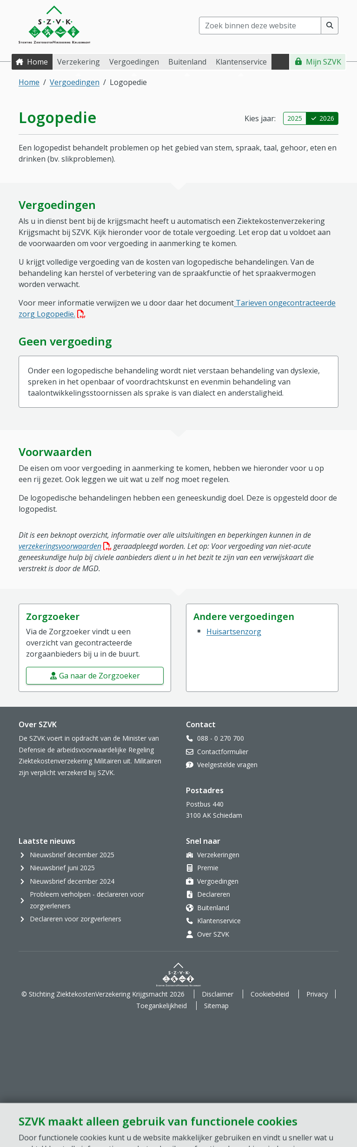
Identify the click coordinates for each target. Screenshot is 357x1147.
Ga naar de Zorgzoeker (99, 676)
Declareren (213, 894)
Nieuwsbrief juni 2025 (62, 867)
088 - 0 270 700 (220, 738)
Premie (207, 867)
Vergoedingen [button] (134, 62)
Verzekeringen (218, 854)
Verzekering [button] (78, 62)
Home (37, 62)
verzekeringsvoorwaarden (65, 546)
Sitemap (216, 1005)
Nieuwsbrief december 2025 (72, 854)
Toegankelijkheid (161, 1005)
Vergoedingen (74, 82)
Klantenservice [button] (241, 62)
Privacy (317, 994)
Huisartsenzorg (233, 631)
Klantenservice (219, 920)
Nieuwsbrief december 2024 (72, 881)
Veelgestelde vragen (227, 764)
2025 (294, 118)
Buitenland (213, 907)
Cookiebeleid (270, 994)
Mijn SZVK (323, 62)
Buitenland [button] (187, 62)
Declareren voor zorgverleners (75, 918)
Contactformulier (222, 751)
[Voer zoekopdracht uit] (329, 25)
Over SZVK (213, 934)
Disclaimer (217, 994)
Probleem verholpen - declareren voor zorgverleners (87, 900)
